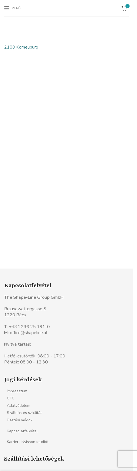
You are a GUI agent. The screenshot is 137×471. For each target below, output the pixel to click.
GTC (10, 398)
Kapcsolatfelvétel (22, 431)
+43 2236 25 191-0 (29, 327)
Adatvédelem (18, 405)
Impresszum (17, 391)
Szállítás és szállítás (24, 412)
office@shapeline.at (29, 333)
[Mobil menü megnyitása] (12, 8)
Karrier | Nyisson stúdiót (27, 441)
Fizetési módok (19, 420)
